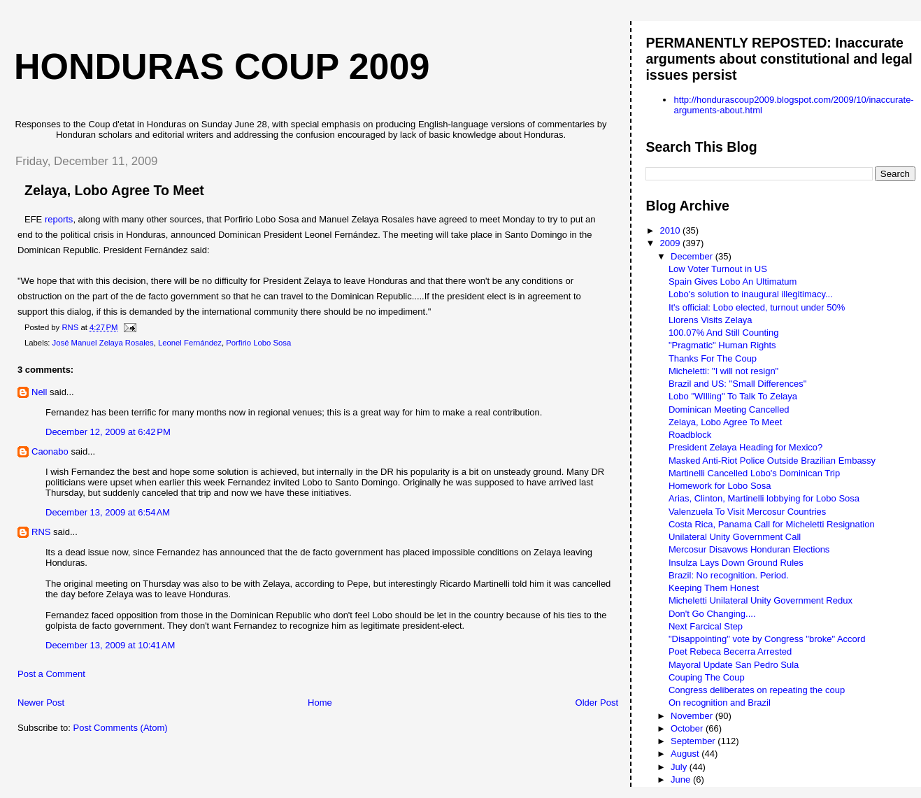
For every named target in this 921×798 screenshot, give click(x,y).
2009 (671, 243)
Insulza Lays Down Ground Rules (736, 562)
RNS (40, 532)
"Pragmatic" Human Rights (722, 345)
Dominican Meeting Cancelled (729, 409)
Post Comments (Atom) (120, 727)
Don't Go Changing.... (712, 613)
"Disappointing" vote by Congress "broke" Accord (767, 639)
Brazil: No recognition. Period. (729, 575)
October (688, 728)
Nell (39, 392)
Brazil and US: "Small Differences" (738, 383)
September (694, 741)
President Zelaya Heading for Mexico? (745, 447)
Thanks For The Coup (713, 358)
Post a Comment (51, 674)
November (693, 716)
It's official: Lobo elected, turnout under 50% (757, 307)
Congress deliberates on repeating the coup (757, 690)
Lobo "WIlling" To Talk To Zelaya (733, 396)
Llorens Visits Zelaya (710, 320)
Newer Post (40, 702)
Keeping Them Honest (714, 588)
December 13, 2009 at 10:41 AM (110, 645)
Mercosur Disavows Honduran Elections (749, 549)
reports (59, 219)
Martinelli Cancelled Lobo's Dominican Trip (754, 473)
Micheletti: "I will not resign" (723, 371)
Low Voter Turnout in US (718, 269)
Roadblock (690, 434)
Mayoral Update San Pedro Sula (734, 665)
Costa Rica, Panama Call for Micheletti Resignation (772, 524)
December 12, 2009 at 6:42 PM (108, 432)
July (680, 767)
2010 (671, 230)
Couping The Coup (707, 677)
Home (320, 702)
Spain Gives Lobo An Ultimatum (733, 281)
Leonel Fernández (190, 343)
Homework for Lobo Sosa (720, 485)
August (686, 753)
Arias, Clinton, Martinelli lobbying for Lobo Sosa (764, 498)
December (693, 256)
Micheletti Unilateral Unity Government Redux (760, 600)
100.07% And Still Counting (724, 332)
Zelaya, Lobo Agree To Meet (725, 422)
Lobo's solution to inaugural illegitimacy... (751, 294)
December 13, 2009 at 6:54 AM (107, 512)
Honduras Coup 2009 (221, 66)
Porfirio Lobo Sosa (258, 343)
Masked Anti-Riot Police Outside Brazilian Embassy (772, 460)
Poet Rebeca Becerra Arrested (730, 651)
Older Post (597, 702)
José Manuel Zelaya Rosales (103, 343)
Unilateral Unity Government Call (735, 537)
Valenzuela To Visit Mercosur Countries (747, 511)
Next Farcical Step (706, 626)
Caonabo (50, 451)
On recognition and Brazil (720, 702)
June (682, 779)
